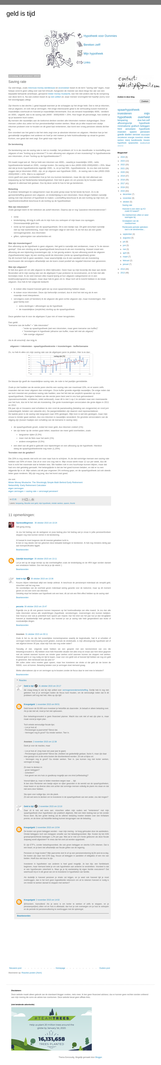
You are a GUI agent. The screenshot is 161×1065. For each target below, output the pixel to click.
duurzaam (145, 135)
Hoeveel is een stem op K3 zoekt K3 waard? (133, 210)
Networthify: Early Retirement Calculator (27, 485)
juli (124, 242)
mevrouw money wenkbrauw (41, 88)
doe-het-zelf (143, 120)
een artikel (56, 97)
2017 (123, 183)
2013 (123, 273)
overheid (144, 117)
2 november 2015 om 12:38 (45, 742)
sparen (66, 503)
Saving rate (127, 205)
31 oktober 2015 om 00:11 (36, 634)
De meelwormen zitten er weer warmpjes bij (135, 216)
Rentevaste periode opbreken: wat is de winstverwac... (135, 228)
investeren (125, 113)
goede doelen (125, 134)
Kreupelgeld (29, 704)
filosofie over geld (31, 503)
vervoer (136, 134)
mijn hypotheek (45, 503)
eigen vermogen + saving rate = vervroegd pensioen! (33, 491)
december (127, 194)
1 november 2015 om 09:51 (48, 704)
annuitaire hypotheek (137, 129)
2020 (123, 172)
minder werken (57, 503)
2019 (123, 176)
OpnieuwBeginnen (25, 523)
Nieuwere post (15, 968)
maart (125, 257)
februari (126, 260)
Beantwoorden (22, 550)
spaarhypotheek (129, 109)
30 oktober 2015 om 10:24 (46, 523)
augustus (127, 238)
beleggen (145, 126)
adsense (120, 146)
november (127, 198)
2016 (123, 187)
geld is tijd (20, 13)
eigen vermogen (16, 488)
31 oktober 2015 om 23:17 (49, 686)
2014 (123, 269)
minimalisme (124, 126)
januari (126, 264)
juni (124, 245)
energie (131, 137)
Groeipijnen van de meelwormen (130, 222)
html (120, 129)
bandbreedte (136, 140)
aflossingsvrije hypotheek (134, 123)
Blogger (98, 1057)
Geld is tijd (21, 579)
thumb (72, 503)
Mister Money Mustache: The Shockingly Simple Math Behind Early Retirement (45, 482)
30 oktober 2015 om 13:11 (45, 559)
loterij (127, 140)
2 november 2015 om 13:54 (48, 827)
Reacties (23, 680)
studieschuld (145, 143)
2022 (123, 164)
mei (125, 249)
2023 (123, 161)
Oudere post (104, 968)
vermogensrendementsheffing (75, 690)
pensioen (145, 132)
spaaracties (133, 143)
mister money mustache (59, 94)
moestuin (139, 137)
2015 (123, 191)
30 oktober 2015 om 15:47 (35, 606)
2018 (123, 180)
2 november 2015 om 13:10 (50, 806)
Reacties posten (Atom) (32, 973)
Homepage (60, 968)
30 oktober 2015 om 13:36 (42, 579)
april (125, 253)
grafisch (135, 126)
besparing (19, 503)
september (128, 234)
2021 (123, 168)
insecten (122, 132)
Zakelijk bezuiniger (24, 559)
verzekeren (122, 137)
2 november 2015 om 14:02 (48, 900)
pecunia (19, 606)
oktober (126, 202)
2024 (123, 157)
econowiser (64, 88)
